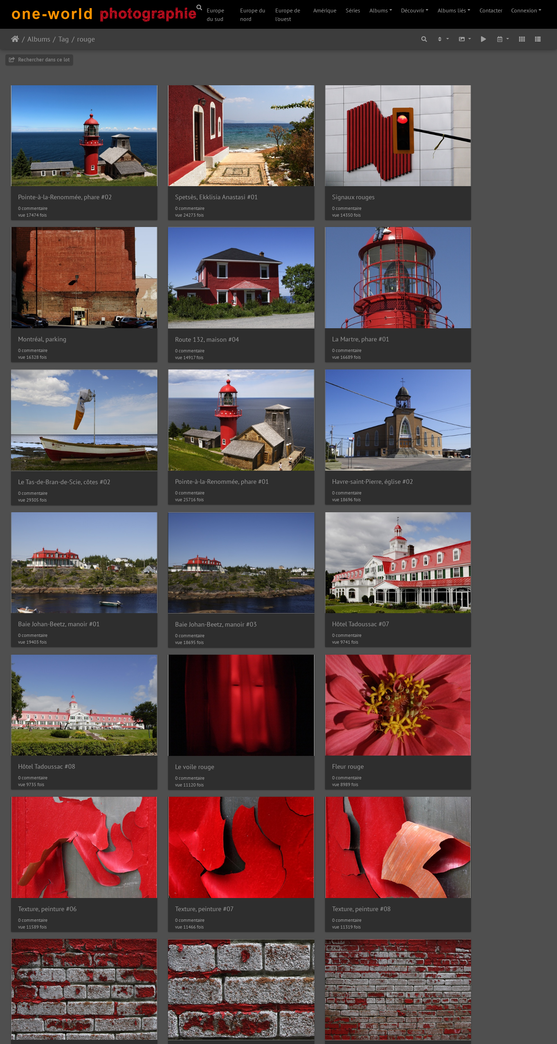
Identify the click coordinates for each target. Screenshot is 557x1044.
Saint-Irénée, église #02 (459, 824)
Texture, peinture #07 (47, 695)
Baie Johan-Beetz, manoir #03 (332, 439)
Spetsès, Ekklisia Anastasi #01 (196, 182)
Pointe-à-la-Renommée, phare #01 (474, 310)
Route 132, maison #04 (50, 311)
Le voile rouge (174, 567)
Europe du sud (215, 14)
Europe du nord (252, 14)
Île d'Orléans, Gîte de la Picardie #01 (68, 952)
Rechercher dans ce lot (39, 59)
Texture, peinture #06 (456, 567)
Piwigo (275, 1029)
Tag (63, 39)
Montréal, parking (451, 182)
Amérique (324, 10)
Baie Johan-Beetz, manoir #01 (195, 439)
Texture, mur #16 (41, 824)
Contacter (491, 10)
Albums (378, 10)
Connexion (524, 10)
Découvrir (412, 10)
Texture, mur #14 (314, 695)
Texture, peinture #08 (184, 695)
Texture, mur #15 (450, 695)
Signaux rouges (312, 182)
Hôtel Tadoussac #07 (456, 439)
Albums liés (452, 10)
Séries (353, 10)
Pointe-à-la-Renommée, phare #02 (65, 182)
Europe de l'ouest (287, 14)
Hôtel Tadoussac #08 (46, 567)
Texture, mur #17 (178, 824)
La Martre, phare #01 (183, 310)
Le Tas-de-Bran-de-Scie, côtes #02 (337, 311)
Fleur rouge (307, 567)
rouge (86, 39)
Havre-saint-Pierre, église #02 (58, 439)
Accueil (15, 39)
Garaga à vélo (310, 823)
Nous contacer (305, 1029)
